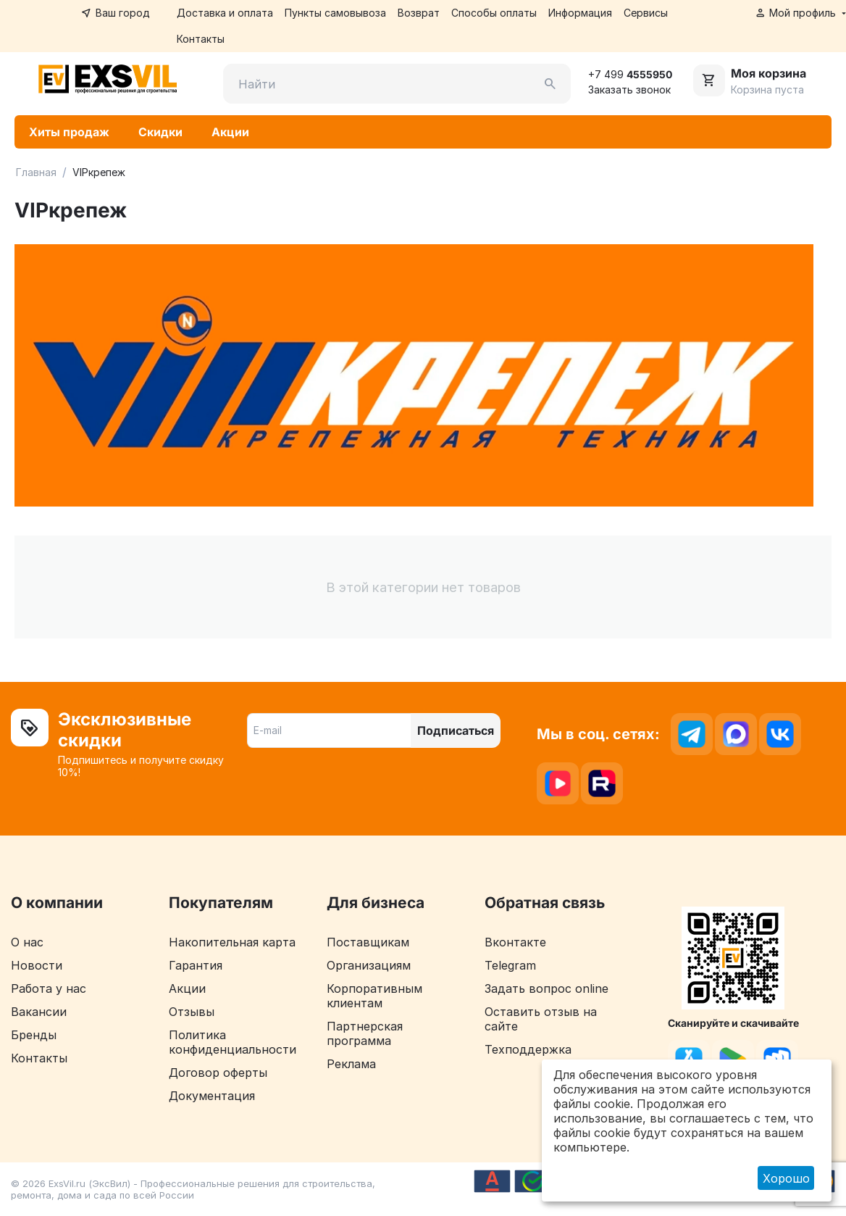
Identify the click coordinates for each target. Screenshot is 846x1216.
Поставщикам (368, 943)
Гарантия (195, 966)
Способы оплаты (494, 13)
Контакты (201, 39)
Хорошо (786, 1178)
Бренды (33, 1035)
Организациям (369, 966)
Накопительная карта (232, 943)
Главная (36, 173)
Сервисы (646, 13)
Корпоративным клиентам (374, 996)
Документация (212, 1096)
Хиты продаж (69, 132)
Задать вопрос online (546, 989)
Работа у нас (48, 989)
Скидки (160, 132)
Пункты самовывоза (335, 13)
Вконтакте (515, 943)
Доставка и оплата (225, 13)
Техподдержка (528, 1050)
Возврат (419, 13)
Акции (230, 132)
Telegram (510, 966)
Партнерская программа (365, 1034)
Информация (580, 13)
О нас (27, 943)
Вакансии (39, 1012)
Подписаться (455, 731)
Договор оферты (218, 1073)
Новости (36, 966)
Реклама (351, 1064)
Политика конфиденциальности (232, 1042)
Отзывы (191, 1012)
